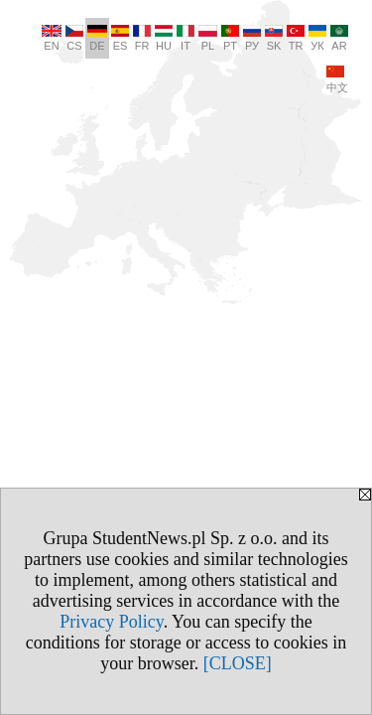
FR (142, 38)
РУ (252, 38)
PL (207, 38)
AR (339, 38)
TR (296, 38)
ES (120, 38)
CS (74, 38)
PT (230, 38)
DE (97, 38)
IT (185, 38)
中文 (337, 79)
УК (317, 38)
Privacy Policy (111, 622)
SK (274, 38)
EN (52, 38)
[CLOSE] (237, 663)
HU (164, 38)
